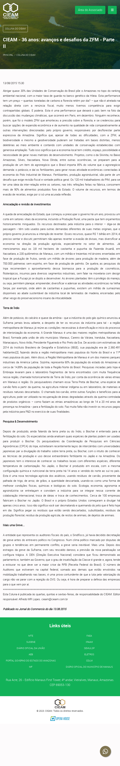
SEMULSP (89, 648)
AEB (31, 654)
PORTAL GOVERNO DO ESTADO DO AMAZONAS (31, 660)
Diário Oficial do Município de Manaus (89, 666)
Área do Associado (90, 10)
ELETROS (89, 654)
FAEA (89, 635)
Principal (8, 54)
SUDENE (30, 642)
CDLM (89, 660)
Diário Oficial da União (31, 648)
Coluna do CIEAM (25, 54)
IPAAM (89, 642)
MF (30, 666)
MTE (30, 635)
